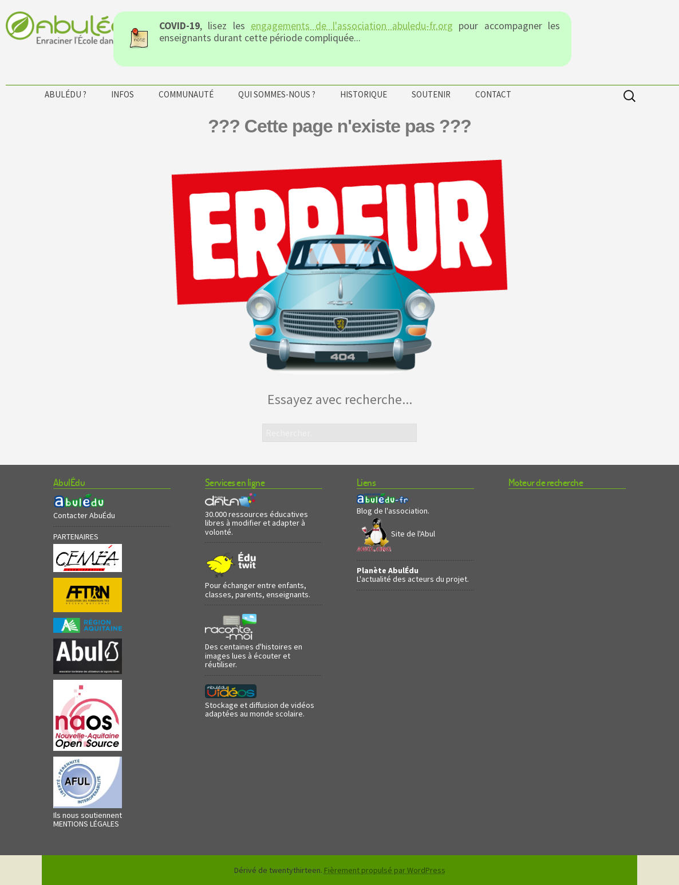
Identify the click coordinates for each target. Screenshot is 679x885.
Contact (493, 94)
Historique (363, 94)
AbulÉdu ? (65, 94)
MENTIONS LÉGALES (86, 824)
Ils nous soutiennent (87, 815)
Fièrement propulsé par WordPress (384, 870)
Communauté (186, 94)
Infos (122, 94)
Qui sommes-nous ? (276, 94)
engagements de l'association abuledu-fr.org (352, 25)
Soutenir (431, 94)
